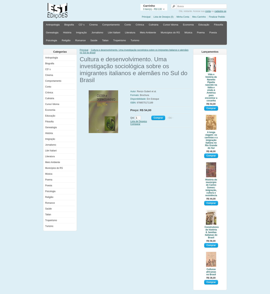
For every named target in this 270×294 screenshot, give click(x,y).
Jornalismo (97, 32)
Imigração (81, 32)
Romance (80, 40)
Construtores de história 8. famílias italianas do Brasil (211, 232)
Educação (203, 24)
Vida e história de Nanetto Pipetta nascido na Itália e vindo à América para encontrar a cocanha (211, 87)
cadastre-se (220, 11)
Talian (105, 40)
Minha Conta (182, 17)
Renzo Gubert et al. (146, 91)
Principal (146, 17)
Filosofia (218, 24)
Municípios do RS (170, 32)
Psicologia (51, 40)
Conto (127, 24)
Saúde (94, 40)
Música (188, 32)
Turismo (135, 40)
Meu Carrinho (199, 17)
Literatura (130, 32)
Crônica (140, 24)
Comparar (135, 124)
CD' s (81, 24)
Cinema (93, 24)
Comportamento (111, 24)
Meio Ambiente (148, 32)
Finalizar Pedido (217, 17)
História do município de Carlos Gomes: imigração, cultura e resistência (211, 187)
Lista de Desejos (138, 121)
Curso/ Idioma (170, 24)
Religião (66, 40)
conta (208, 11)
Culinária (153, 24)
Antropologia (53, 24)
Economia (188, 24)
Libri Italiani (114, 32)
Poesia (213, 32)
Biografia (69, 24)
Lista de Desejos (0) (163, 17)
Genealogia (52, 32)
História (67, 32)
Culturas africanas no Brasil (211, 272)
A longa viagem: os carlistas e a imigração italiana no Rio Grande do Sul (211, 140)
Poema (201, 32)
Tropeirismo (119, 40)
